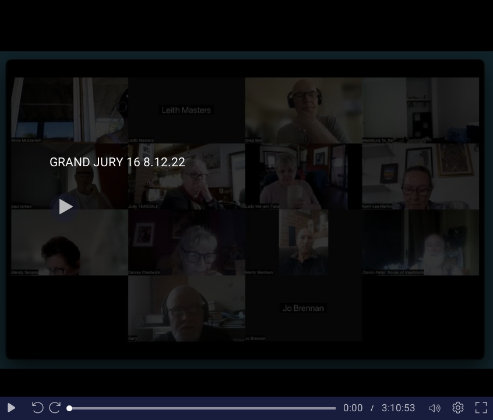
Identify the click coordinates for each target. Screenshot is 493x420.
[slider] (202, 408)
